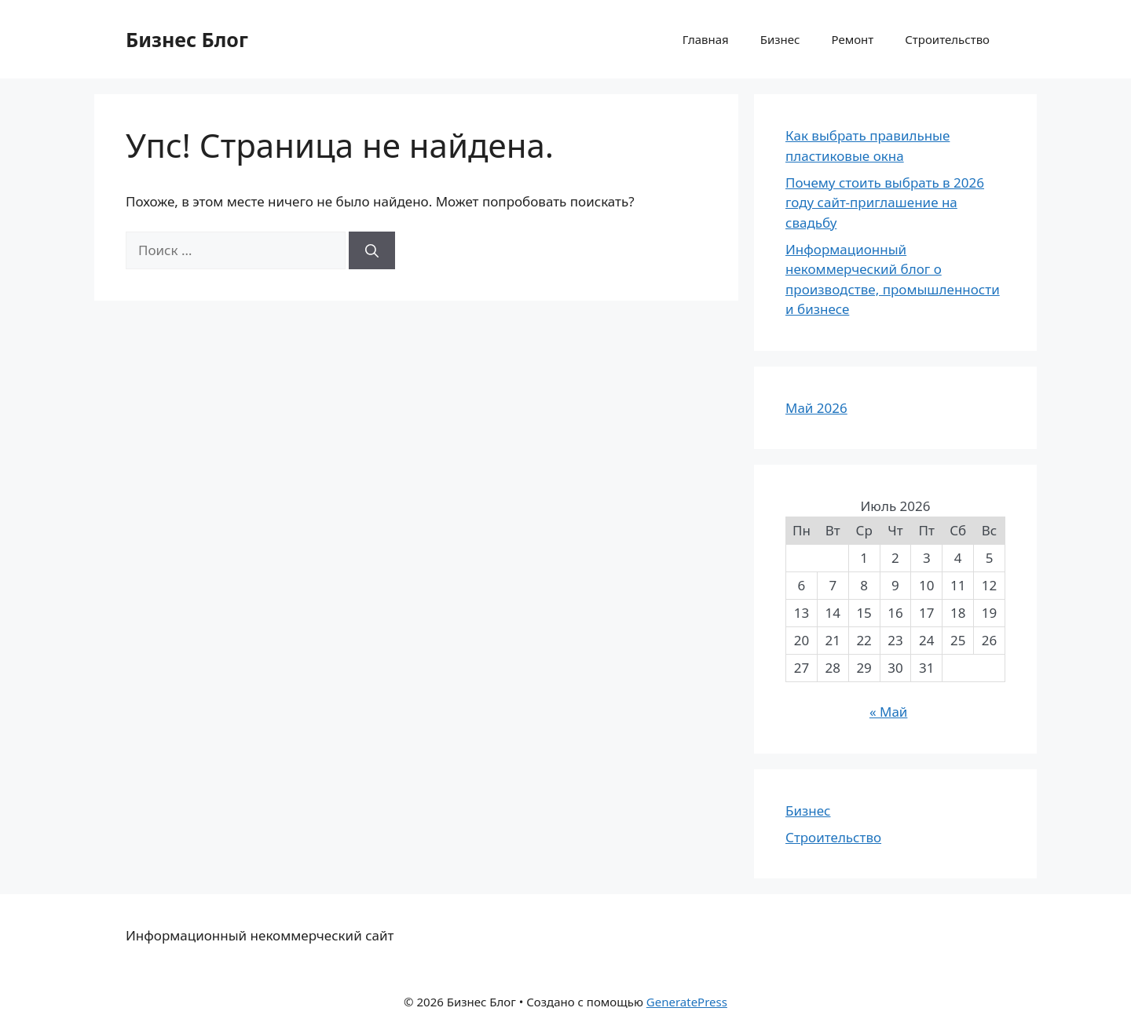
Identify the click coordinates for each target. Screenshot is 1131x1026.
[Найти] (372, 250)
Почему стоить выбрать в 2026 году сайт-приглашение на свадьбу (884, 202)
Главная (706, 39)
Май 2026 (816, 408)
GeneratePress (686, 1002)
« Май (888, 712)
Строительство (947, 39)
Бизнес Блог (187, 39)
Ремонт (852, 39)
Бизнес (780, 39)
